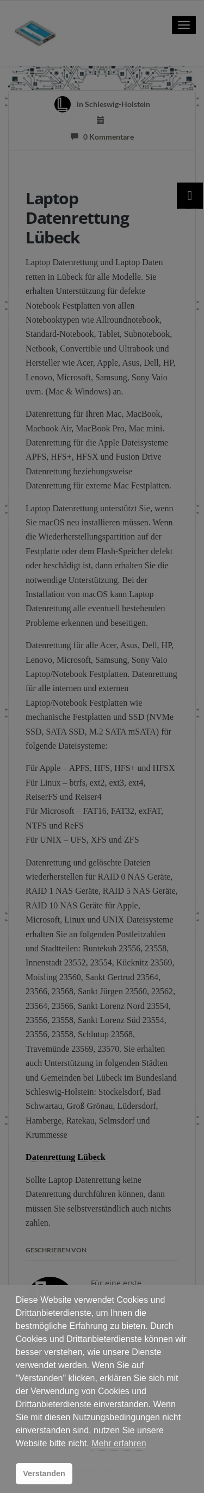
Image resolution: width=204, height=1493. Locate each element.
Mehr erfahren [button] (118, 1443)
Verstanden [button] (44, 1473)
